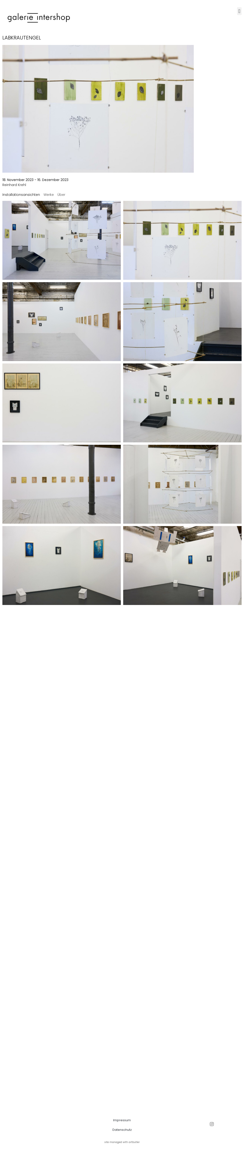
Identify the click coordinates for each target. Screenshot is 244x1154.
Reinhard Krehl (14, 184)
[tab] (21, 194)
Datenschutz (122, 1129)
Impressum (122, 1120)
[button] (239, 11)
